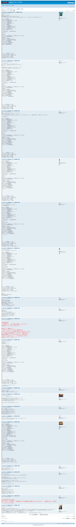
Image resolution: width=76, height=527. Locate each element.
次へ (73, 514)
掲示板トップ (3, 5)
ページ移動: (63, 518)
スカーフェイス (4, 61)
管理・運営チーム (59, 523)
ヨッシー (4, 203)
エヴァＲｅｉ (60, 509)
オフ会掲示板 (12, 5)
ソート (40, 514)
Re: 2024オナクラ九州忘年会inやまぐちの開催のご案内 (11, 12)
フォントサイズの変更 (74, 5)
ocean (41, 525)
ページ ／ (70, 10)
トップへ (74, 59)
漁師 (3, 13)
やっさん (4, 340)
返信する (3, 10)
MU (59, 397)
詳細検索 (73, 3)
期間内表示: (33, 514)
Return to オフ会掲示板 (4, 518)
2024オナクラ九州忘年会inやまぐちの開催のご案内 (12, 9)
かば (3, 160)
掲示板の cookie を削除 (65, 523)
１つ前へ (3, 514)
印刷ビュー (72, 5)
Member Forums (8, 5)
